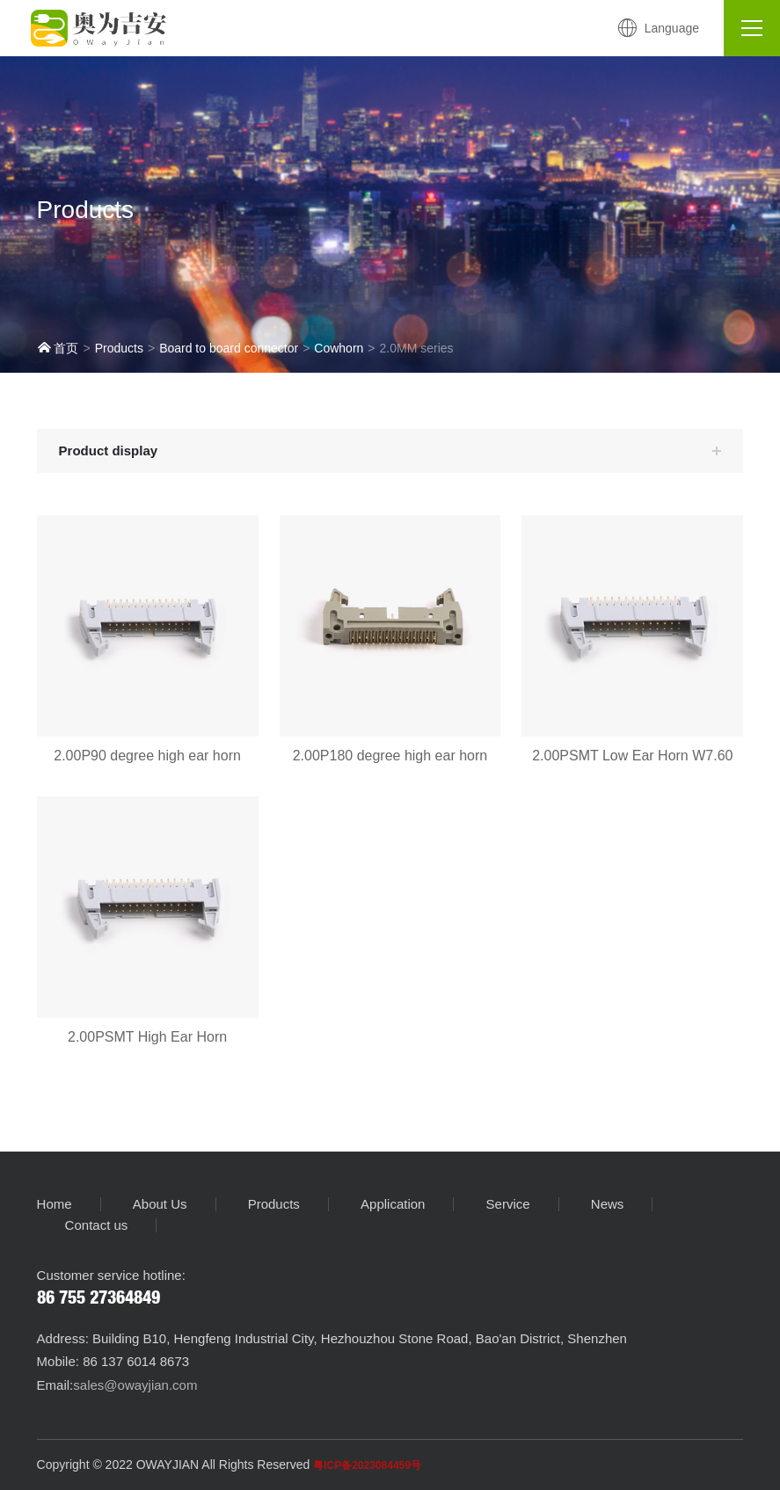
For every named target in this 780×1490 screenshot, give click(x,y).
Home (54, 1204)
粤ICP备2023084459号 (367, 1465)
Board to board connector (228, 348)
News (607, 1204)
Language (657, 28)
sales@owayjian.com (135, 1384)
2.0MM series (417, 348)
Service (508, 1204)
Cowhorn (338, 348)
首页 (58, 347)
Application (393, 1204)
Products (119, 348)
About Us (160, 1204)
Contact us (96, 1225)
